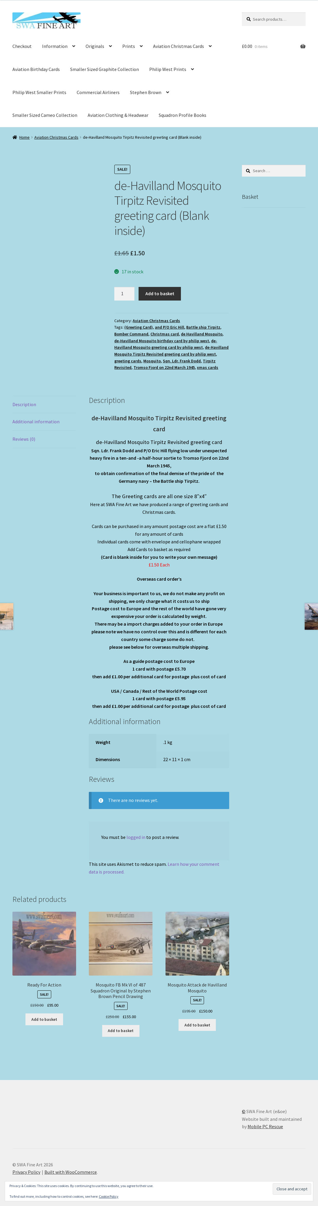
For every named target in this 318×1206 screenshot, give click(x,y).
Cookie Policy (108, 1196)
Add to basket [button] (44, 1019)
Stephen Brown (145, 92)
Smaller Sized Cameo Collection (44, 115)
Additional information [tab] (36, 421)
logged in (135, 837)
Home (24, 137)
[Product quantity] (124, 294)
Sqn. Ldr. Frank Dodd (182, 361)
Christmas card (164, 334)
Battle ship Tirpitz (203, 327)
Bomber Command (131, 334)
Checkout (22, 46)
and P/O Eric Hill (169, 327)
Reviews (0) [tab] (23, 439)
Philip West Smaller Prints (39, 92)
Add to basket (159, 293)
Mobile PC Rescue (265, 1126)
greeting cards (127, 361)
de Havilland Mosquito (201, 334)
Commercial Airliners (98, 92)
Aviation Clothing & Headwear (118, 115)
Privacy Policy (26, 1172)
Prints (128, 46)
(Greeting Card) (138, 327)
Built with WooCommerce (70, 1172)
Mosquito (152, 361)
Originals (95, 46)
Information (55, 46)
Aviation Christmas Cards (178, 46)
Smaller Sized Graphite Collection (104, 69)
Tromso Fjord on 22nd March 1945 (164, 367)
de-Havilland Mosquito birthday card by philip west (161, 340)
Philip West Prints (167, 69)
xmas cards (207, 367)
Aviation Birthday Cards (36, 69)
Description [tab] (24, 404)
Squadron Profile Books (182, 115)
